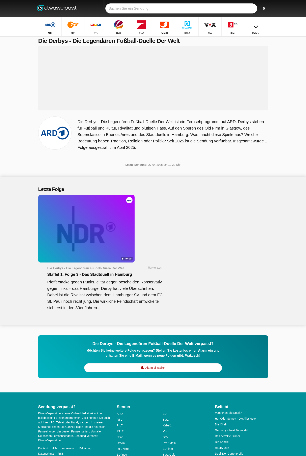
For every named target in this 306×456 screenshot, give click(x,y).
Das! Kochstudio (225, 428)
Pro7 (120, 364)
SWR (166, 434)
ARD (120, 353)
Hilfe (54, 387)
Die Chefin (221, 363)
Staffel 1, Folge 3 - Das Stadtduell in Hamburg (167, 211)
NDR (120, 429)
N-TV (120, 411)
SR (119, 434)
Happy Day (222, 387)
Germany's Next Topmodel (231, 369)
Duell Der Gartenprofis (229, 393)
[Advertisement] (153, 83)
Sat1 (166, 359)
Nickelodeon (124, 417)
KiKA (166, 411)
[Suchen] (263, 8)
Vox (165, 370)
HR (119, 423)
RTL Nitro (123, 388)
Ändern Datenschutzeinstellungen (61, 400)
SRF (165, 399)
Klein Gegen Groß (226, 433)
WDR (120, 440)
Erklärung (85, 387)
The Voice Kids (224, 439)
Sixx (165, 376)
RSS (61, 392)
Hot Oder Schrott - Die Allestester (236, 358)
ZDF (165, 353)
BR (165, 417)
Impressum (68, 387)
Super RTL (123, 399)
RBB (166, 429)
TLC (119, 405)
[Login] (250, 8)
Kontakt (43, 387)
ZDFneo (122, 394)
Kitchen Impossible (227, 404)
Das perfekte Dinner (227, 375)
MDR (166, 423)
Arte (165, 405)
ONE (166, 440)
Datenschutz (46, 392)
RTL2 (120, 370)
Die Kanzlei (222, 381)
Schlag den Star (225, 398)
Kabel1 (167, 364)
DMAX (121, 382)
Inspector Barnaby (226, 410)
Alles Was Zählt (224, 422)
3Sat (120, 376)
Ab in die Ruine (224, 416)
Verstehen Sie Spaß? (228, 352)
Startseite (196, 39)
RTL (119, 359)
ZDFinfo (168, 388)
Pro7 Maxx (169, 382)
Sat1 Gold (169, 394)
